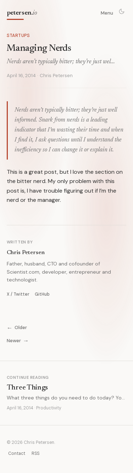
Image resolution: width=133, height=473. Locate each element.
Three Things (27, 387)
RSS (35, 453)
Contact (16, 453)
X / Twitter (18, 294)
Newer (18, 340)
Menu (107, 13)
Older (17, 327)
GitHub (42, 294)
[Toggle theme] (121, 11)
